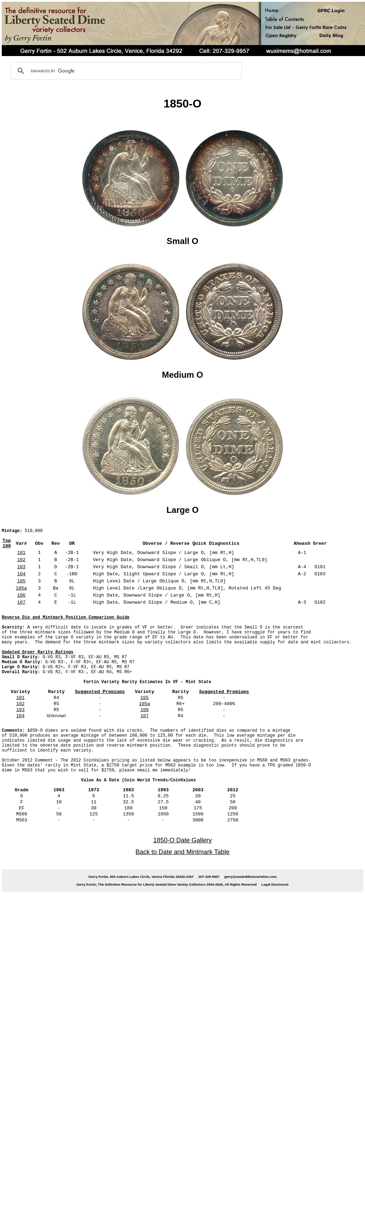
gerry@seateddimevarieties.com (250, 907)
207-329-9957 (209, 907)
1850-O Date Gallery (182, 871)
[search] (125, 71)
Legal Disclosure (275, 915)
